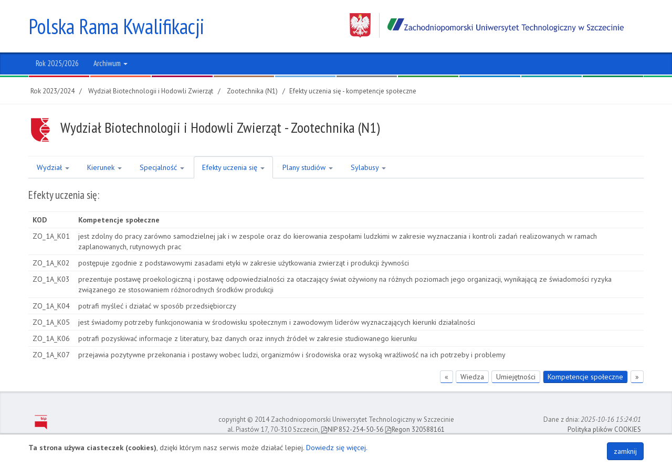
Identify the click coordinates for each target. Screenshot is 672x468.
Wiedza (472, 376)
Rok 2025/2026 (57, 63)
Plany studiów (307, 167)
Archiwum (110, 63)
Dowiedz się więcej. (337, 447)
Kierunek (104, 167)
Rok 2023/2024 (52, 91)
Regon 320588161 (415, 429)
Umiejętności (516, 376)
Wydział (53, 167)
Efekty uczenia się (233, 167)
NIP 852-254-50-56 (352, 429)
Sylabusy (368, 167)
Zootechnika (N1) (252, 91)
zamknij (625, 451)
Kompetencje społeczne (585, 376)
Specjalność (162, 167)
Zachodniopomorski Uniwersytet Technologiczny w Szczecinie (487, 25)
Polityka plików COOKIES (604, 429)
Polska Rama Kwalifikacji (116, 26)
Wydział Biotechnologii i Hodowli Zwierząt (150, 91)
